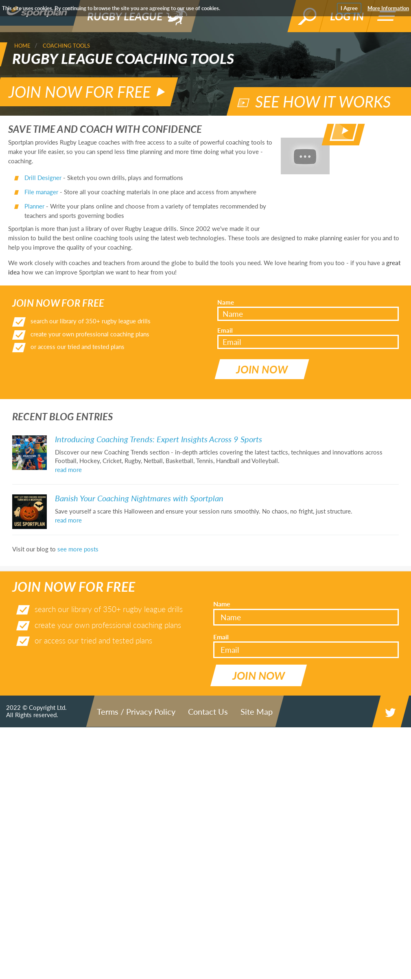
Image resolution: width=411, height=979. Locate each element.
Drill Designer (42, 166)
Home (22, 45)
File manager (41, 180)
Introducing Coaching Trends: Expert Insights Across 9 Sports (158, 417)
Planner (34, 194)
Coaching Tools (66, 45)
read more (68, 447)
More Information (388, 8)
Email (225, 319)
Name (225, 290)
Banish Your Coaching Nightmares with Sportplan (139, 476)
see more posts (77, 527)
